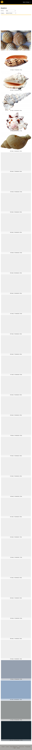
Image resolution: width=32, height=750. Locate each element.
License (7, 746)
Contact (3, 746)
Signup (18, 747)
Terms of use (21, 746)
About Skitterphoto (14, 746)
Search (24, 2)
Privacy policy (27, 746)
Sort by (2, 10)
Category (2, 13)
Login (15, 747)
